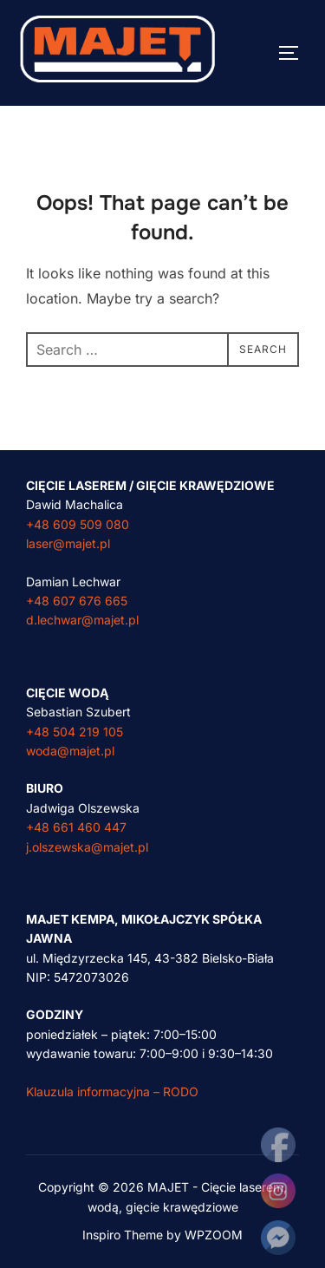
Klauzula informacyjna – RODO (112, 1091)
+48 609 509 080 (77, 524)
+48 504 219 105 (74, 731)
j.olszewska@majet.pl (87, 847)
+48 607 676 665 (76, 600)
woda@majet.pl (70, 750)
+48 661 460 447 (76, 827)
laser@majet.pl (68, 543)
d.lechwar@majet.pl (82, 619)
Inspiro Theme (122, 1234)
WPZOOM (214, 1234)
